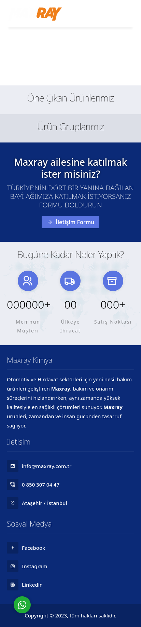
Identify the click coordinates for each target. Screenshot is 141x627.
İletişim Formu (71, 222)
